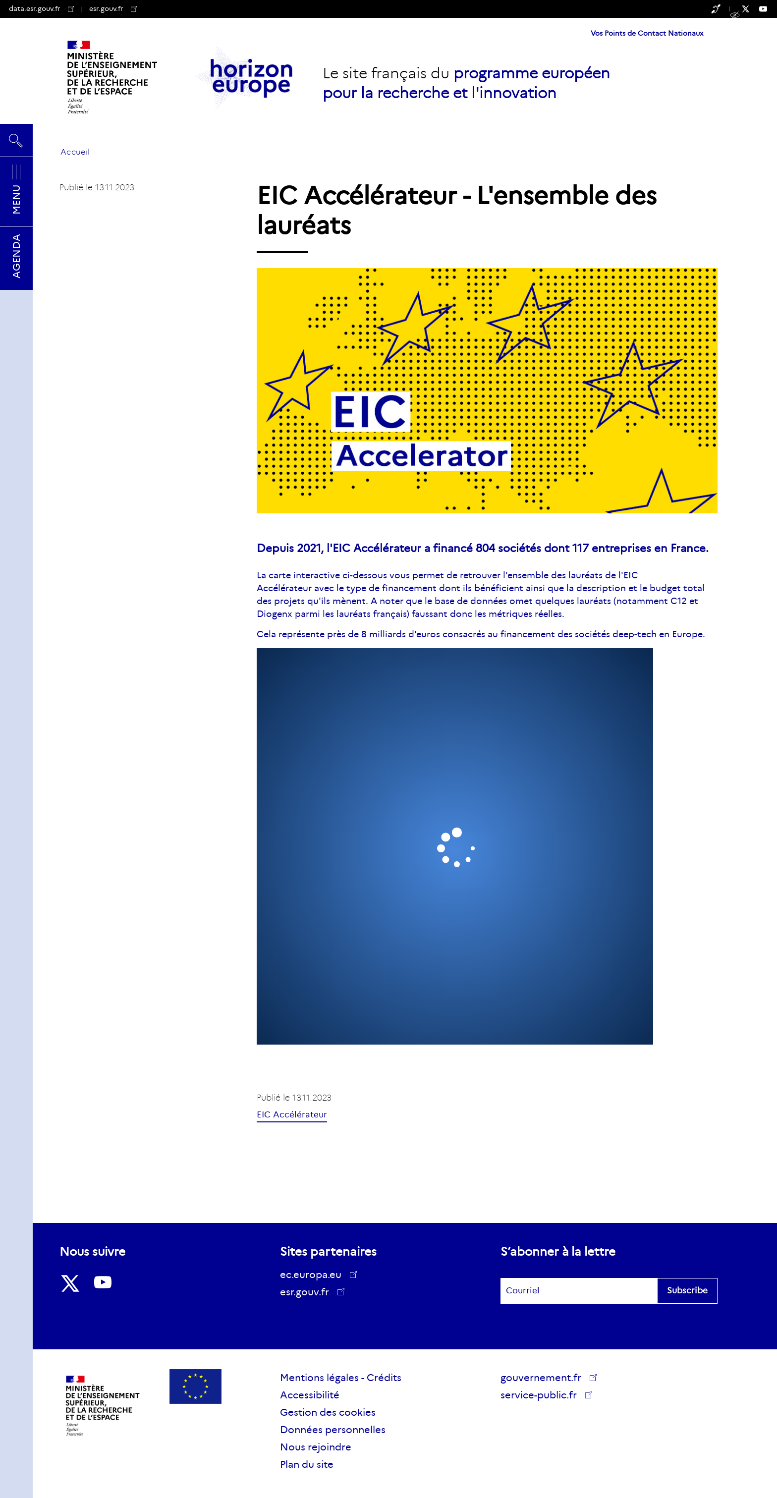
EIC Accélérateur (292, 1115)
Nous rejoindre (315, 1447)
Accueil (75, 152)
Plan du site (306, 1464)
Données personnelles (333, 1430)
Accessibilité (309, 1395)
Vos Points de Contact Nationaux (647, 33)
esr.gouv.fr (113, 8)
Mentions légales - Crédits (340, 1378)
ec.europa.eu (314, 1274)
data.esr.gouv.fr (41, 8)
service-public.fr (542, 1396)
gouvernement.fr (544, 1378)
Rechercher (16, 140)
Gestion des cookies (328, 1412)
